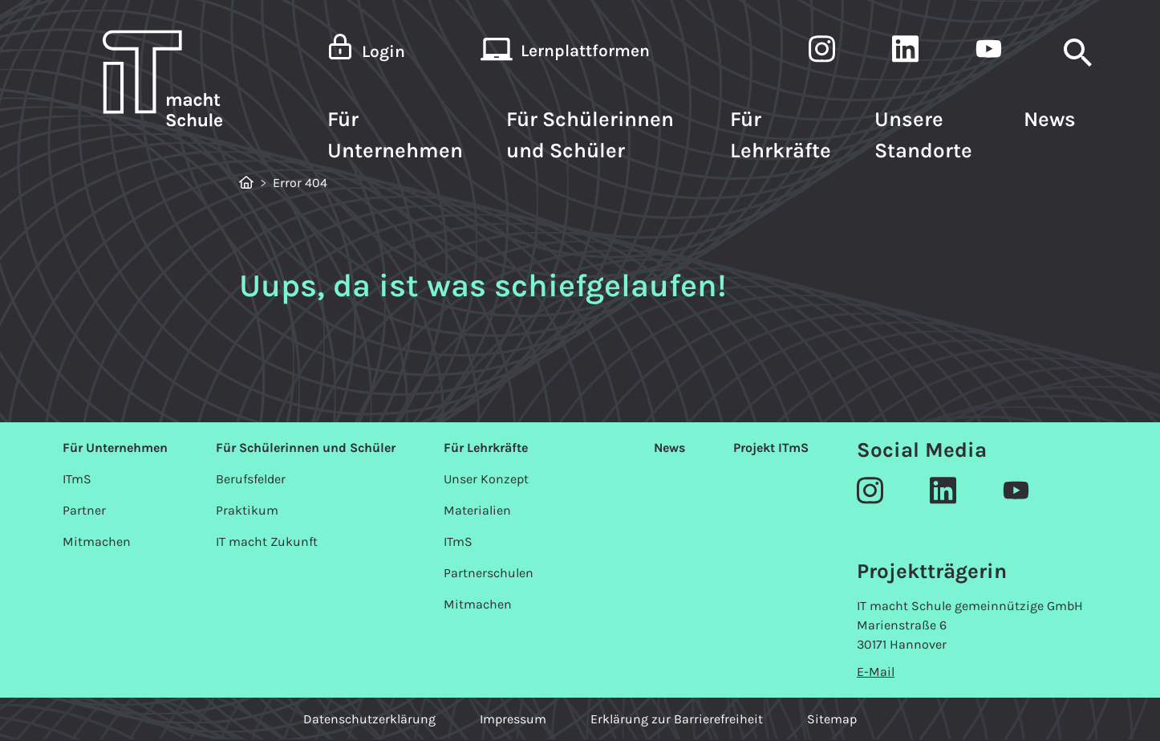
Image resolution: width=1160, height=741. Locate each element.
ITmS (77, 479)
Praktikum (247, 510)
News (1050, 119)
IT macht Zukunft (267, 541)
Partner (84, 510)
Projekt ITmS (771, 447)
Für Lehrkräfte (486, 447)
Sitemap (832, 719)
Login (383, 51)
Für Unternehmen (115, 447)
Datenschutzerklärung (369, 719)
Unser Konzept (486, 479)
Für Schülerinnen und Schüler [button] (590, 135)
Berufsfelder (251, 479)
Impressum (513, 719)
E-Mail (875, 671)
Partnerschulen (488, 572)
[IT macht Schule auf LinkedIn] (905, 52)
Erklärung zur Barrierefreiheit (676, 719)
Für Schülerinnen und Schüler (305, 447)
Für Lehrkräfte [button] (780, 135)
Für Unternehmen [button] (395, 135)
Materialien (477, 510)
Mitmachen (97, 541)
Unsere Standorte (923, 135)
